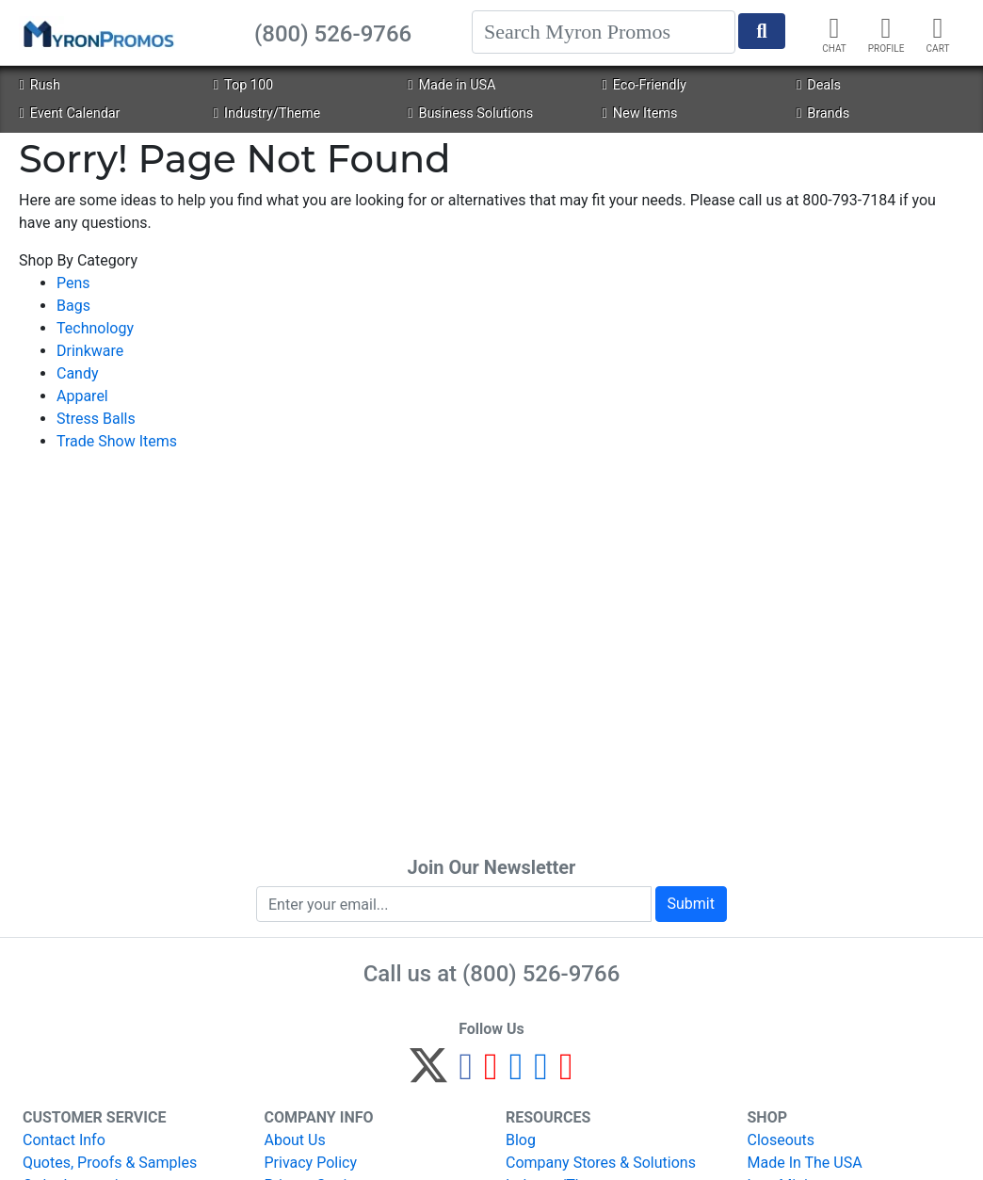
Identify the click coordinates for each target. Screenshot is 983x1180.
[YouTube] (566, 1074)
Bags (73, 306)
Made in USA (451, 85)
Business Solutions (470, 113)
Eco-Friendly (644, 85)
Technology (95, 328)
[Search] (603, 32)
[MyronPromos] (97, 33)
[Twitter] (428, 1074)
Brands (823, 113)
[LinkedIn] (541, 1074)
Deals (819, 85)
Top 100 (243, 85)
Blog (521, 1140)
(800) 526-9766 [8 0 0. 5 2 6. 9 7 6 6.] (541, 974)
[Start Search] (761, 31)
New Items (640, 113)
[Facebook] (465, 1074)
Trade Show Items (116, 441)
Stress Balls (96, 419)
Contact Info (64, 1140)
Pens (73, 283)
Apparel (82, 396)
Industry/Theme (267, 113)
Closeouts (781, 1140)
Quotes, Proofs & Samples (110, 1163)
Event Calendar (69, 113)
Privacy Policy (311, 1163)
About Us (295, 1140)
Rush (39, 85)
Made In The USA (805, 1163)
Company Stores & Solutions (601, 1163)
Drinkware (89, 351)
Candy (77, 373)
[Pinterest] (491, 1074)
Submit (691, 904)
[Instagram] (516, 1074)
